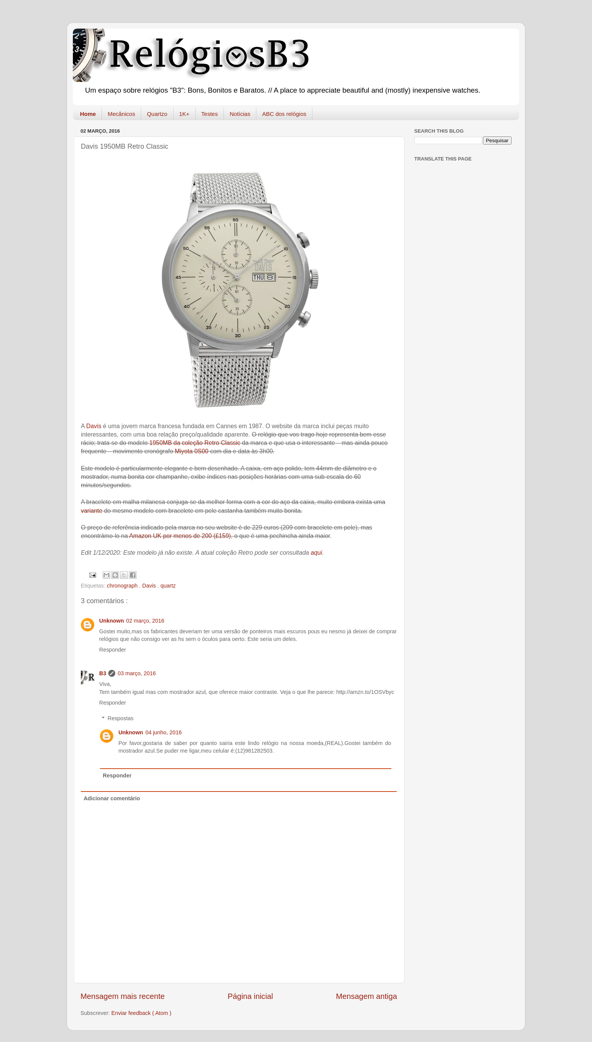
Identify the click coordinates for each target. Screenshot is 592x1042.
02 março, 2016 (145, 621)
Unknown (111, 621)
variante (92, 510)
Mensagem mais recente (122, 996)
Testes (209, 114)
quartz (168, 586)
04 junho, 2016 (163, 732)
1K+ (184, 114)
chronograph (123, 586)
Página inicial (250, 996)
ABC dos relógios (284, 114)
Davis (93, 426)
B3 (102, 673)
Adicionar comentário (112, 798)
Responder (112, 650)
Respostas (121, 718)
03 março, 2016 (136, 673)
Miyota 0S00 (191, 451)
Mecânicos (121, 114)
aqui (316, 552)
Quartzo (157, 114)
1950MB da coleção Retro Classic (194, 443)
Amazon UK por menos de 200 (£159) (180, 536)
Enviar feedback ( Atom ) (141, 1013)
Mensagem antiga (366, 996)
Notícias (240, 114)
